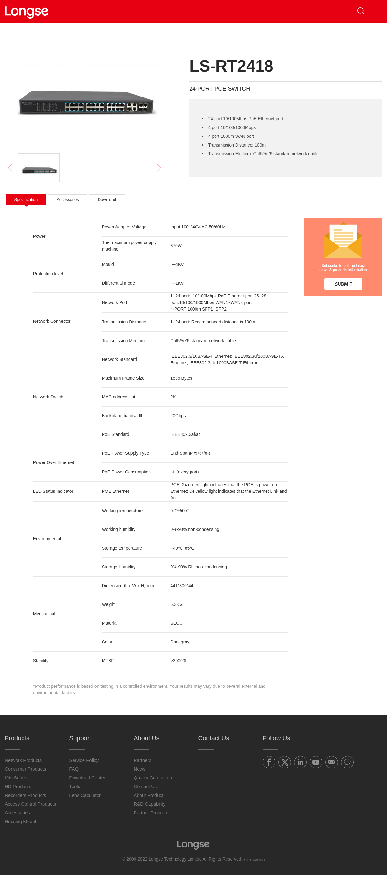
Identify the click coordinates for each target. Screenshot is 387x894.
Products (119, 11)
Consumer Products (25, 788)
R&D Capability (149, 823)
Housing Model (20, 840)
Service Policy (84, 779)
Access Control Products (30, 823)
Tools (74, 805)
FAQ (74, 788)
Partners (162, 11)
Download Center (87, 796)
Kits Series (16, 796)
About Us (250, 11)
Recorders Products (25, 814)
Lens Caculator (85, 814)
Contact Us (297, 11)
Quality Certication (153, 796)
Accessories (17, 831)
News (139, 788)
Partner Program (151, 831)
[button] (373, 11)
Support (204, 11)
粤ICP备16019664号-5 (254, 878)
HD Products (18, 805)
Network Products (23, 779)
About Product (148, 814)
